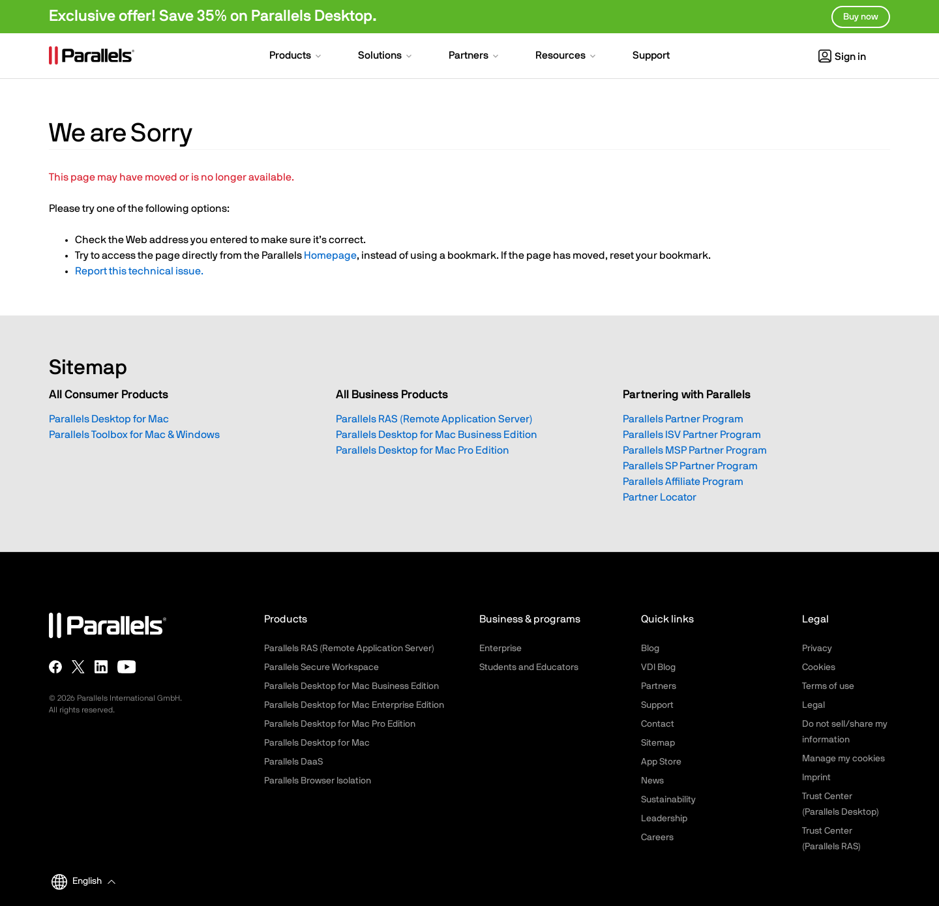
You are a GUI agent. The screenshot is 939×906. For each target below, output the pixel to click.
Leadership (664, 818)
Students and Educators (528, 667)
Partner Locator (659, 497)
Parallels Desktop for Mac (109, 419)
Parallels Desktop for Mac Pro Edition (422, 450)
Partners (658, 686)
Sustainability (668, 799)
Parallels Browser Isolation (317, 780)
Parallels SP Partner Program (690, 466)
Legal (813, 705)
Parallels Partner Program (683, 419)
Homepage (330, 255)
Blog (650, 648)
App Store (661, 762)
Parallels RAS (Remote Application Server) (434, 419)
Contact (657, 724)
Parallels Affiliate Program (683, 481)
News (652, 780)
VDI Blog (658, 667)
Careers (657, 837)
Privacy (817, 648)
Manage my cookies (843, 758)
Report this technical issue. (139, 271)
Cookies (818, 667)
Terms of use (828, 686)
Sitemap (658, 743)
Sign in (842, 56)
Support (657, 705)
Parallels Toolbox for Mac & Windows (134, 435)
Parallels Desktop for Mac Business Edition (436, 435)
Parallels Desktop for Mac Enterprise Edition (354, 705)
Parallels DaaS (293, 762)
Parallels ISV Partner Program (692, 435)
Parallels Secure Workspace (321, 667)
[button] (296, 56)
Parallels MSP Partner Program (695, 450)
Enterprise (500, 648)
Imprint (816, 777)
